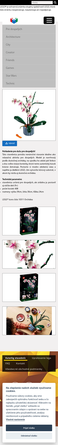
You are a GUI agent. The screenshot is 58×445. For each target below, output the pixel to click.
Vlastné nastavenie (15, 419)
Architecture (13, 55)
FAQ (7, 382)
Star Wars (11, 94)
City (8, 63)
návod (10, 162)
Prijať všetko (29, 428)
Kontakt (20, 382)
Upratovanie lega (41, 376)
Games (10, 86)
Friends (10, 79)
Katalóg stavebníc (15, 376)
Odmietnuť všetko (29, 436)
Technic (10, 102)
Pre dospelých (14, 47)
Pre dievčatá (13, 40)
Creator (10, 71)
